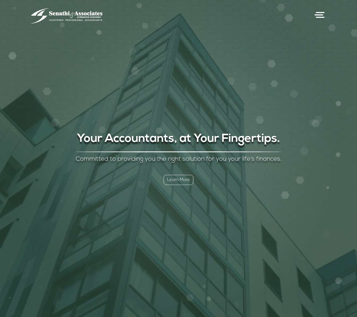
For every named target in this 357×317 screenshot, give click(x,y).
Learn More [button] (178, 180)
